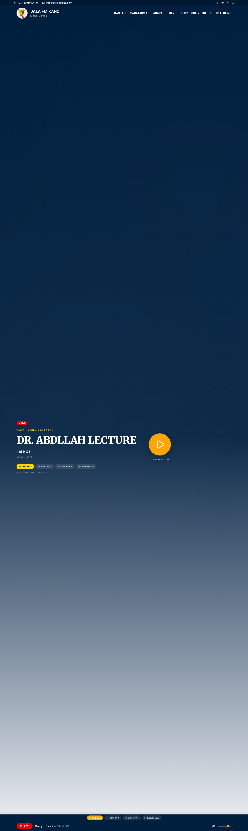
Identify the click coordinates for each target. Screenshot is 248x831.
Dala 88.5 (25, 466)
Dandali (120, 13)
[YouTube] (233, 3)
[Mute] (213, 826)
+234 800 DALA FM (26, 2)
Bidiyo (172, 13)
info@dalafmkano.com (57, 2)
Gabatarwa (138, 13)
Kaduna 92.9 (86, 466)
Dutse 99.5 (65, 466)
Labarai (157, 13)
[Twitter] (222, 3)
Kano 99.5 (44, 466)
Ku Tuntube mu (220, 13)
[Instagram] (228, 3)
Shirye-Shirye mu (193, 13)
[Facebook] (217, 3)
